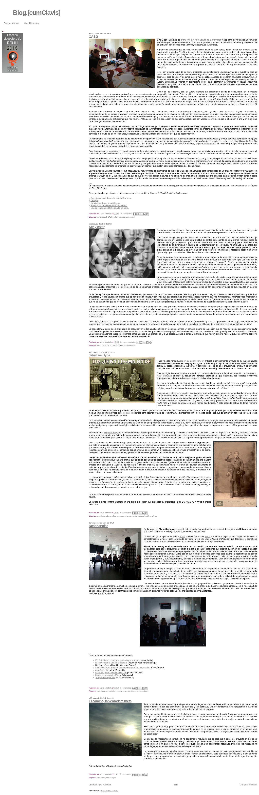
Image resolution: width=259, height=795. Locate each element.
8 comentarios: (126, 513)
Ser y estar (96, 227)
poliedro (161, 247)
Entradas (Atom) (110, 790)
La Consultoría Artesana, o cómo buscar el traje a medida (122, 667)
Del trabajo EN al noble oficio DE (111, 672)
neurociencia (126, 516)
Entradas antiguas (248, 784)
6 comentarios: (126, 688)
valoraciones (143, 691)
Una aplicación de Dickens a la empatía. (110, 208)
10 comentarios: (125, 774)
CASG (93, 36)
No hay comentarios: (128, 342)
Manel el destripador (105, 675)
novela (134, 516)
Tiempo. (94, 200)
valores (154, 516)
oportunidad (218, 529)
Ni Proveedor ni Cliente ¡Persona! (111, 662)
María (207, 536)
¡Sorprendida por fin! (105, 677)
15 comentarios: (126, 214)
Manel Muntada (31, 23)
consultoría (130, 217)
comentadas (210, 143)
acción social (102, 217)
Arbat (182, 536)
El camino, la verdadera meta (110, 701)
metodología (111, 778)
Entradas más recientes (100, 784)
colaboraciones (119, 217)
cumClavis (100, 670)
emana (179, 529)
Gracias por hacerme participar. (106, 203)
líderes (207, 477)
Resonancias (98, 526)
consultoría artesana (127, 345)
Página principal (11, 23)
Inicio (175, 784)
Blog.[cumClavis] (36, 12)
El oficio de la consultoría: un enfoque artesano (117, 660)
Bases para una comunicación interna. (109, 205)
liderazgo (116, 516)
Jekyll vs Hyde (99, 355)
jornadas (134, 691)
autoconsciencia (103, 345)
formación (126, 691)
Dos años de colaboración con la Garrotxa (111, 198)
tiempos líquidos (144, 516)
